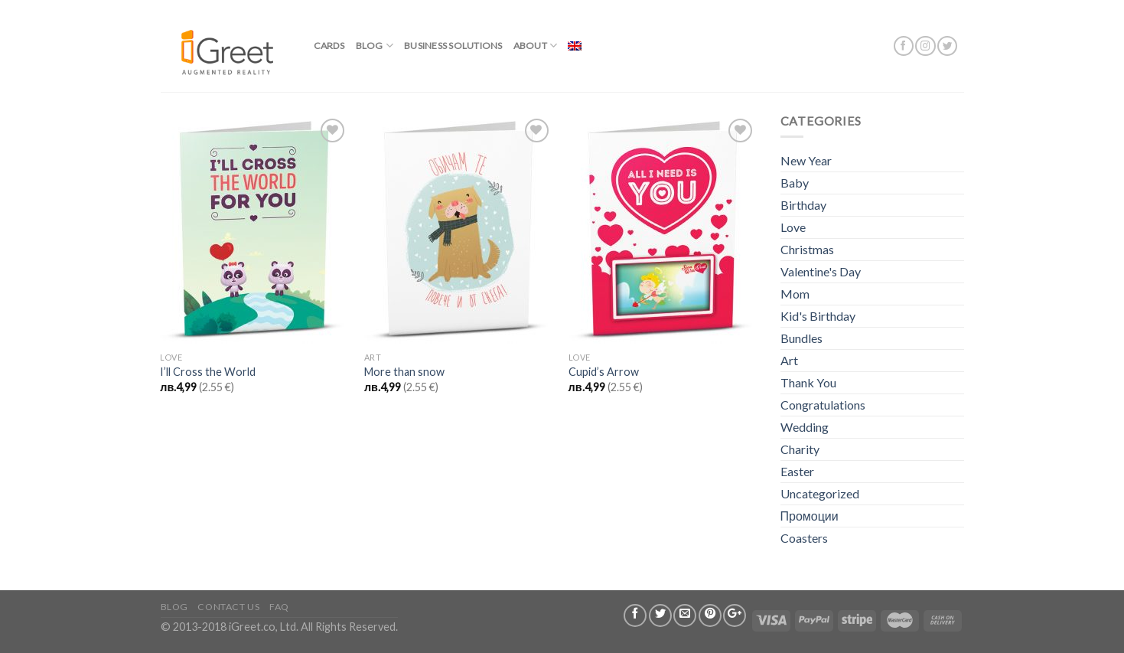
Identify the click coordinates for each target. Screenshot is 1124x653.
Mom (795, 293)
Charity (799, 449)
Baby (794, 182)
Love (793, 227)
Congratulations (822, 404)
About (535, 45)
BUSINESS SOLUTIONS (453, 45)
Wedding (804, 427)
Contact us (228, 606)
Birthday (803, 205)
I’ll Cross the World (208, 371)
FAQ (279, 606)
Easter (797, 471)
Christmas (807, 249)
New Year (806, 160)
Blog (374, 45)
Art (789, 360)
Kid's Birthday (817, 316)
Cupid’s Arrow (604, 371)
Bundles (801, 338)
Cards (329, 45)
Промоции (809, 515)
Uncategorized (819, 493)
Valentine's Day (820, 271)
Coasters (804, 538)
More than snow (404, 371)
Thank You (808, 382)
